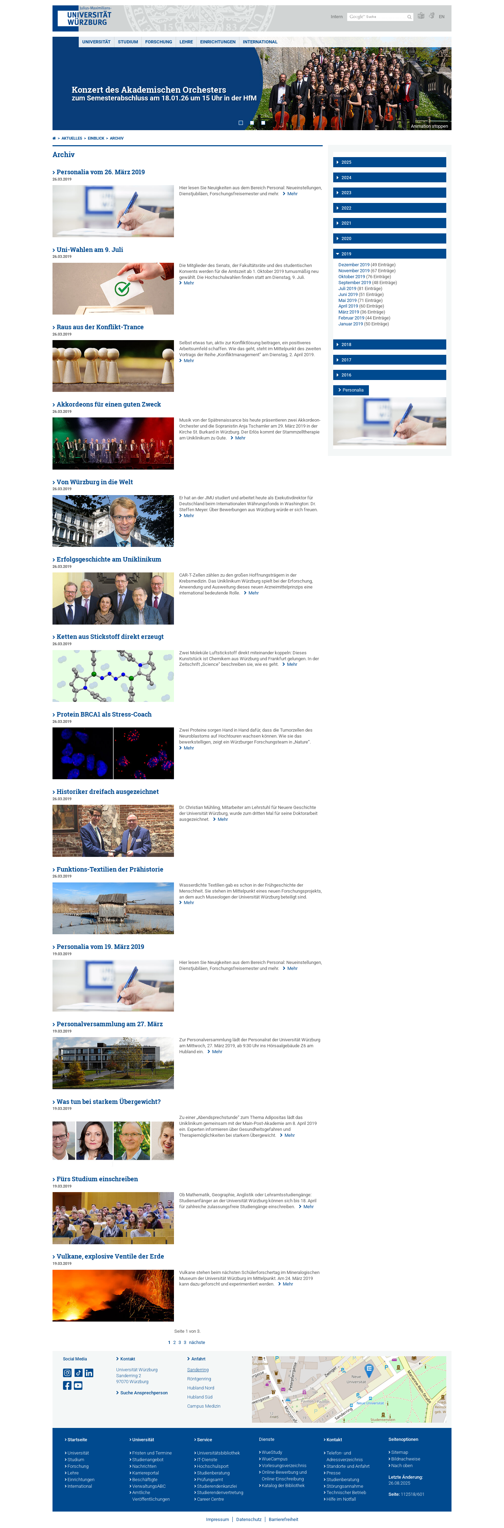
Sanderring (198, 1369)
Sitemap (398, 1453)
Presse (332, 1473)
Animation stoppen (429, 126)
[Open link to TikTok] (79, 1373)
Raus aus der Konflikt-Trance (100, 327)
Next (439, 83)
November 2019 (354, 270)
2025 (346, 162)
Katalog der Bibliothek (281, 1486)
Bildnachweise (404, 1459)
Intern (337, 16)
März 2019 (348, 312)
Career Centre (209, 1500)
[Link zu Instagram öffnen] (68, 1373)
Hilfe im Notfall (340, 1500)
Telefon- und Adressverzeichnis (343, 1456)
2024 (346, 177)
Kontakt (127, 1359)
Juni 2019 (348, 294)
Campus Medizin (203, 1406)
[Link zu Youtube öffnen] (79, 1386)
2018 (346, 344)
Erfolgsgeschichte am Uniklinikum (109, 559)
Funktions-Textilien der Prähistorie (110, 869)
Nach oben (400, 1466)
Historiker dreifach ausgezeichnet (108, 792)
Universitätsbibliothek (217, 1453)
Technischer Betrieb (345, 1493)
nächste (197, 1342)
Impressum (217, 1519)
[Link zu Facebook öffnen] (68, 1386)
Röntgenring (199, 1378)
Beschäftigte (144, 1480)
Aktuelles (72, 138)
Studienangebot (146, 1460)
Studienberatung (212, 1473)
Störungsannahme (343, 1487)
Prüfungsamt (208, 1480)
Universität (96, 41)
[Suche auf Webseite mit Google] (380, 17)
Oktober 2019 (351, 276)
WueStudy (270, 1453)
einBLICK (96, 138)
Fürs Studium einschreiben (97, 1179)
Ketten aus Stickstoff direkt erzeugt (110, 637)
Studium (128, 41)
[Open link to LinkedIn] (89, 1373)
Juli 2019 (347, 288)
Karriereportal (144, 1473)
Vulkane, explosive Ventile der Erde (110, 1256)
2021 (346, 223)
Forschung (158, 41)
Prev (65, 83)
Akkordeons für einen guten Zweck (109, 404)
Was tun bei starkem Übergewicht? (109, 1102)
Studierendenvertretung (218, 1493)
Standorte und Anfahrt (347, 1467)
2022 (346, 208)
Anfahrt (198, 1359)
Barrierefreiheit (283, 1519)
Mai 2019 (347, 300)
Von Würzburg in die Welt (95, 482)
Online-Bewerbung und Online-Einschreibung (283, 1476)
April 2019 (348, 306)
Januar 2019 (350, 323)
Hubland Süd (199, 1397)
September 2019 (354, 282)
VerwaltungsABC (148, 1487)
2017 (346, 360)
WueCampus (273, 1459)
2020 (346, 238)
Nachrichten (143, 1467)
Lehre (186, 41)
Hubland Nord (200, 1387)
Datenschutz (248, 1519)
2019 (346, 254)
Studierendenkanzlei (215, 1487)
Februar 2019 (351, 318)
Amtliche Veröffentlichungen (150, 1496)
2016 (346, 375)
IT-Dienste (205, 1460)
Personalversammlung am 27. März (110, 1024)
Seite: (394, 1494)
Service (203, 1440)
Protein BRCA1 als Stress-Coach (104, 714)
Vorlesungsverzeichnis (283, 1466)
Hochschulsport (211, 1467)
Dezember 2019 (354, 264)
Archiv (117, 138)
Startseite (76, 1440)
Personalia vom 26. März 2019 (101, 172)
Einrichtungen (218, 41)
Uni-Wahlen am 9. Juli (90, 250)
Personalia (353, 390)
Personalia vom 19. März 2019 (100, 947)
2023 (346, 192)
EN (441, 16)
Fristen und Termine (151, 1453)
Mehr (292, 193)
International (260, 41)
